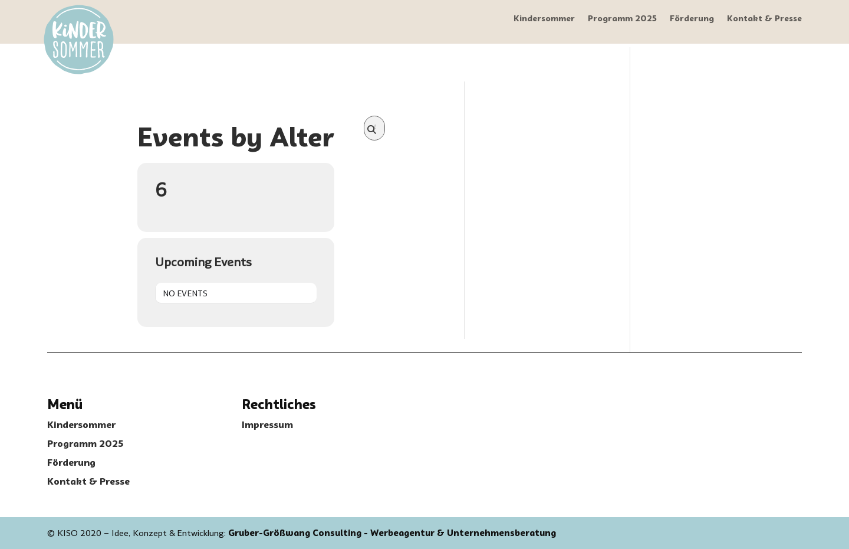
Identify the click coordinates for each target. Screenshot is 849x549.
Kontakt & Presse (764, 19)
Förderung (692, 19)
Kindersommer (544, 19)
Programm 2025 (622, 19)
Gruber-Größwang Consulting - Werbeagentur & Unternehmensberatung (392, 533)
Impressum (267, 424)
